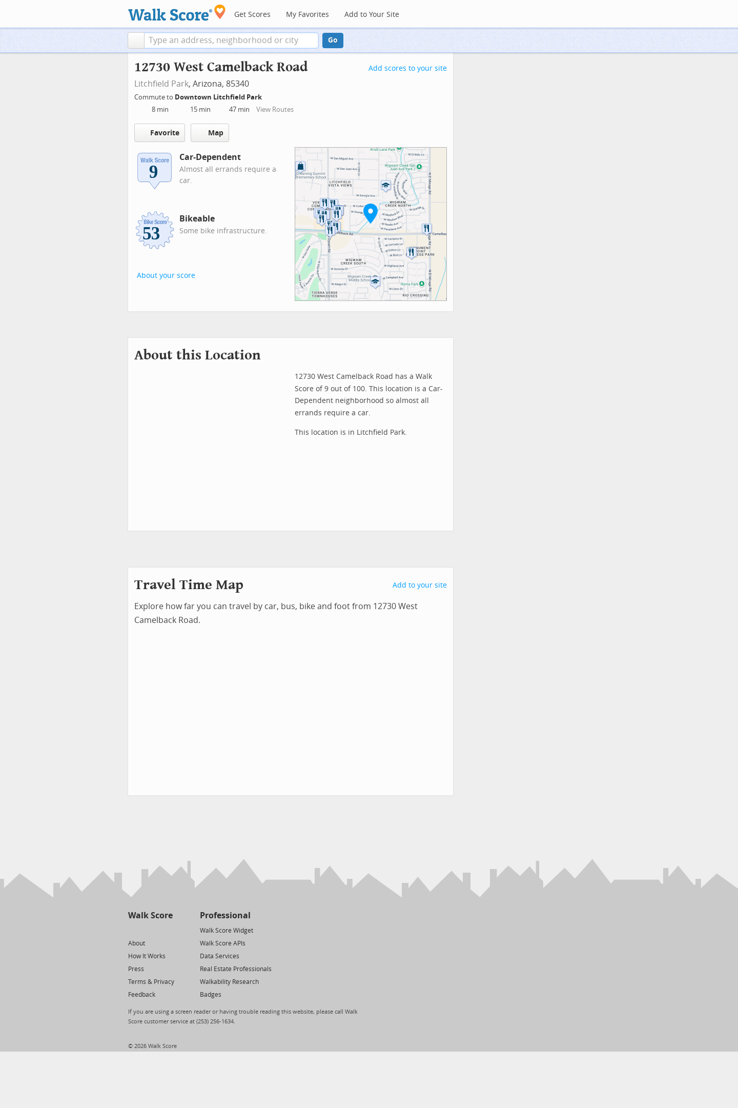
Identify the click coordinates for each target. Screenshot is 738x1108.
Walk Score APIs (222, 943)
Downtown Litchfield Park (219, 97)
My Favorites (307, 14)
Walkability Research (229, 981)
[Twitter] (134, 930)
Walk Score (150, 915)
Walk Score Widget (226, 930)
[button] (136, 40)
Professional (225, 915)
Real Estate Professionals (236, 969)
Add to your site (420, 585)
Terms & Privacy (151, 981)
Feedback (141, 994)
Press (136, 969)
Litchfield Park (161, 84)
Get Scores (252, 14)
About (136, 943)
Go (333, 40)
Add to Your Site (371, 14)
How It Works (147, 956)
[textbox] (231, 40)
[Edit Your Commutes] (268, 95)
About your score (166, 275)
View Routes (275, 109)
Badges (210, 994)
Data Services (219, 956)
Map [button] (209, 132)
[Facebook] (150, 930)
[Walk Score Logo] (177, 12)
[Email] (166, 930)
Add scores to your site (407, 68)
